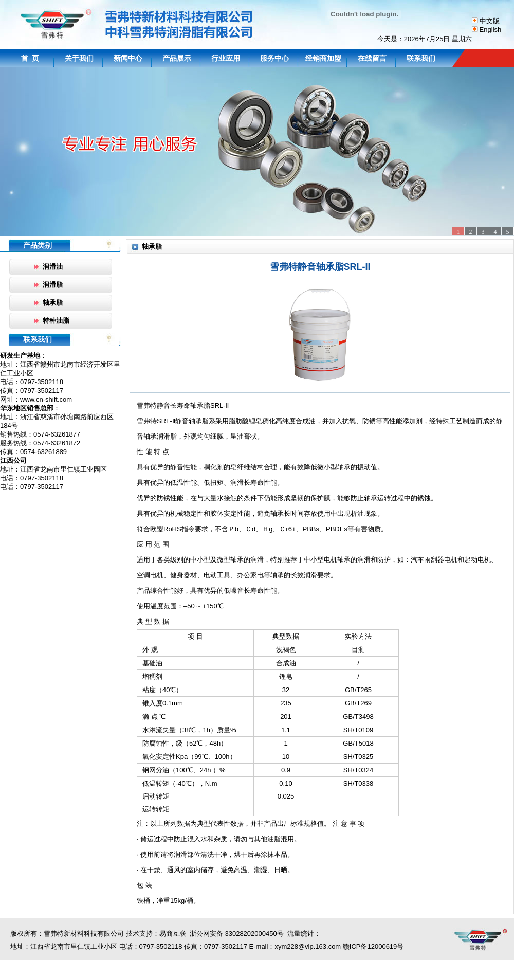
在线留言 (372, 58)
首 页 (30, 58)
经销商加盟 (323, 58)
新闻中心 (128, 58)
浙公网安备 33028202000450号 (235, 933)
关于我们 (79, 58)
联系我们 (421, 58)
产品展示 (176, 58)
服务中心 (274, 58)
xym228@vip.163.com (307, 946)
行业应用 (225, 58)
